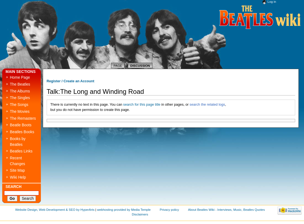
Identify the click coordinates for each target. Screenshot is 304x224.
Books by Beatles (18, 142)
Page (117, 65)
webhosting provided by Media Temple (123, 209)
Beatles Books (22, 132)
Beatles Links (21, 151)
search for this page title (141, 104)
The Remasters (23, 118)
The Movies (20, 112)
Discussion (140, 65)
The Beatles (20, 84)
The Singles (20, 98)
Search (14, 187)
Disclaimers (140, 214)
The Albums (20, 91)
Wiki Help (18, 177)
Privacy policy (169, 209)
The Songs (19, 105)
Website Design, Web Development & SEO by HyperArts (54, 209)
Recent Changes (17, 161)
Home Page (20, 77)
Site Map (17, 170)
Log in (272, 1)
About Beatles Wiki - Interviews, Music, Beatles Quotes (226, 209)
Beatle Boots (20, 125)
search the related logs (207, 104)
